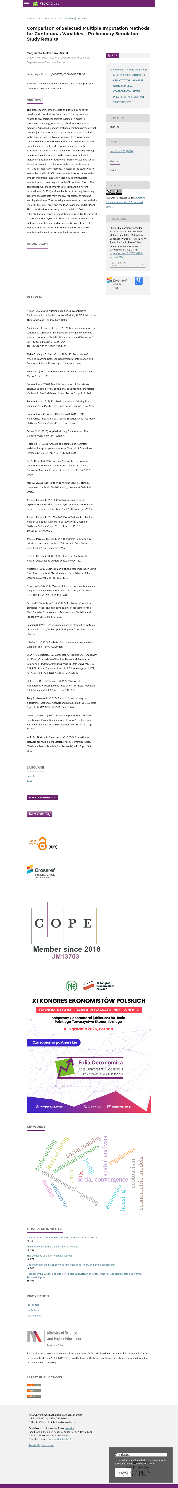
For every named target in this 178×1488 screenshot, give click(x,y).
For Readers (33, 1304)
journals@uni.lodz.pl (60, 1439)
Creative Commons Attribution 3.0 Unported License (125, 202)
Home (31, 18)
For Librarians (34, 1315)
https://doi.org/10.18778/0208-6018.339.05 (59, 74)
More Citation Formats (121, 264)
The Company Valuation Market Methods (49, 1255)
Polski (30, 781)
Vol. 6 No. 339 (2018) (63, 18)
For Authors (33, 1310)
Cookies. (122, 1454)
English (31, 775)
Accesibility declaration (41, 1445)
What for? (149, 1463)
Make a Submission (42, 797)
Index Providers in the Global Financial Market (52, 1246)
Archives (43, 18)
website (69, 1428)
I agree (123, 1472)
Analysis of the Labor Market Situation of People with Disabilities (63, 1237)
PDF (114, 55)
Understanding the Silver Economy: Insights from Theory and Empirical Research (71, 1264)
